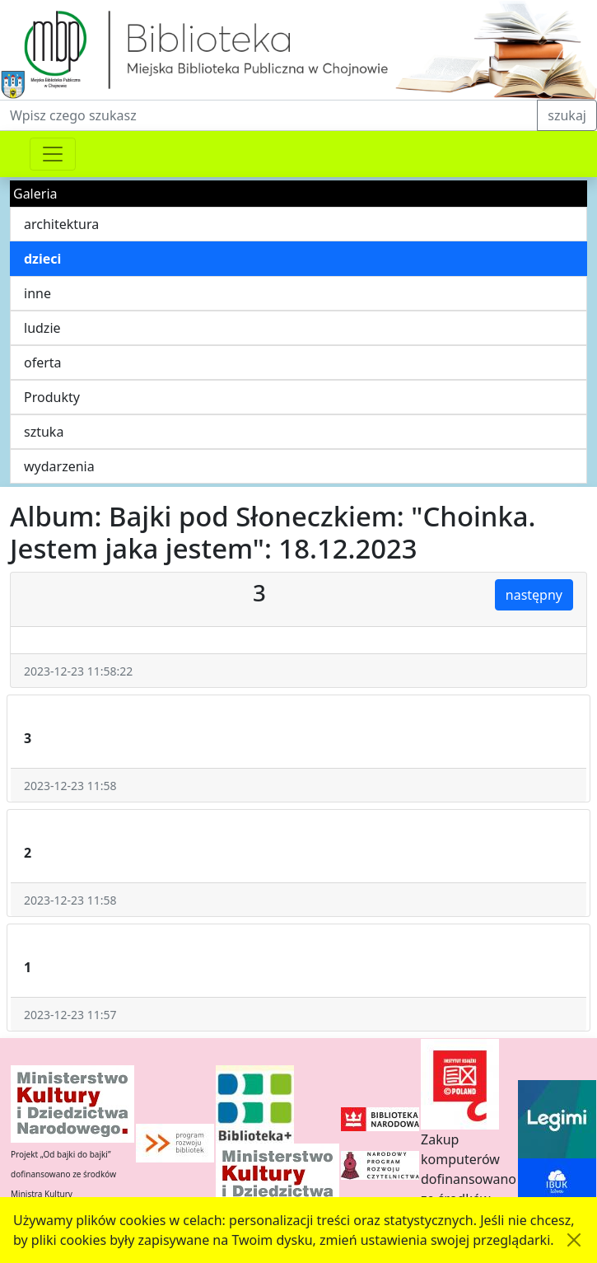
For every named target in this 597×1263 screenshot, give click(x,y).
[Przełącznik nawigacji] (53, 154)
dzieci (42, 259)
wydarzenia (59, 466)
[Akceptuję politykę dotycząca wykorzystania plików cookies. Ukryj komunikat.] (574, 1240)
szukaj (567, 115)
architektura (61, 224)
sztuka (43, 432)
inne (37, 293)
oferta (43, 362)
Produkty (52, 397)
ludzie (42, 328)
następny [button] (534, 595)
